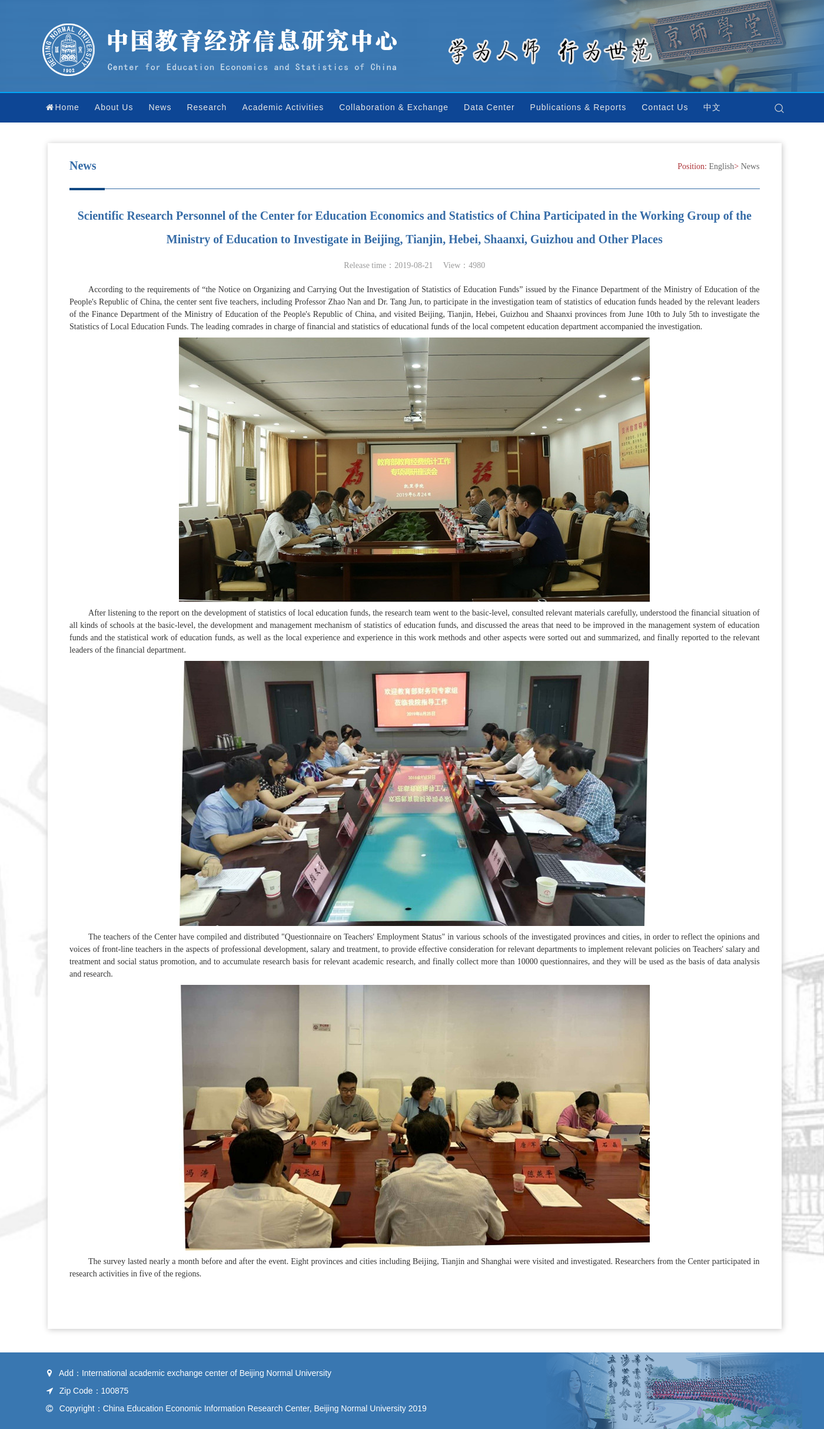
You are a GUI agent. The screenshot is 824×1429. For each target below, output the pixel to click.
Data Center (489, 107)
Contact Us (665, 107)
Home (62, 107)
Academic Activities (283, 107)
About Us (114, 107)
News (159, 107)
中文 (712, 107)
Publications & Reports (578, 107)
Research (207, 107)
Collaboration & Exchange (393, 107)
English (722, 166)
